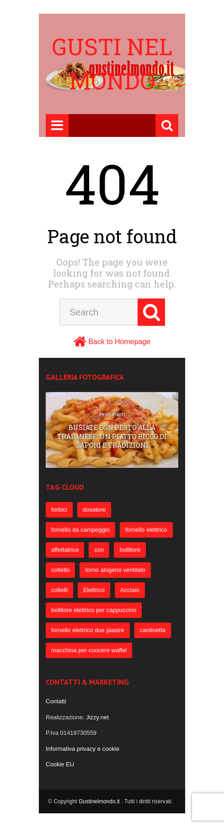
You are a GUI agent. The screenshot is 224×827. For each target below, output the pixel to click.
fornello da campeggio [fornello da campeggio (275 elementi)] (80, 529)
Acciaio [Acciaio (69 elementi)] (129, 589)
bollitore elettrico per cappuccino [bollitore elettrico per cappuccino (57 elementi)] (93, 610)
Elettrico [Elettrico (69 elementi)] (94, 589)
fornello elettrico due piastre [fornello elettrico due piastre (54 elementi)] (87, 630)
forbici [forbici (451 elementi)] (59, 509)
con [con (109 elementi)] (99, 549)
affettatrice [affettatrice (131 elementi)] (65, 549)
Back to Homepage (119, 341)
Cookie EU (60, 764)
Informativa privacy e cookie (82, 748)
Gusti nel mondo (112, 63)
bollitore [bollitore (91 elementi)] (129, 549)
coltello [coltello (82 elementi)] (60, 569)
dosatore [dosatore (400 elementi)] (94, 509)
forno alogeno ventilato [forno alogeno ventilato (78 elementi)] (115, 569)
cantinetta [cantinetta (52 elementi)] (152, 630)
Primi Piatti (112, 415)
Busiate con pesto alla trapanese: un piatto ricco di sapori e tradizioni (112, 436)
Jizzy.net (97, 717)
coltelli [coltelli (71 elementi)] (59, 589)
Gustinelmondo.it (100, 801)
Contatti (56, 701)
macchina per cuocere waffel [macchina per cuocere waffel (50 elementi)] (89, 650)
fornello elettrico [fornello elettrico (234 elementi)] (146, 529)
